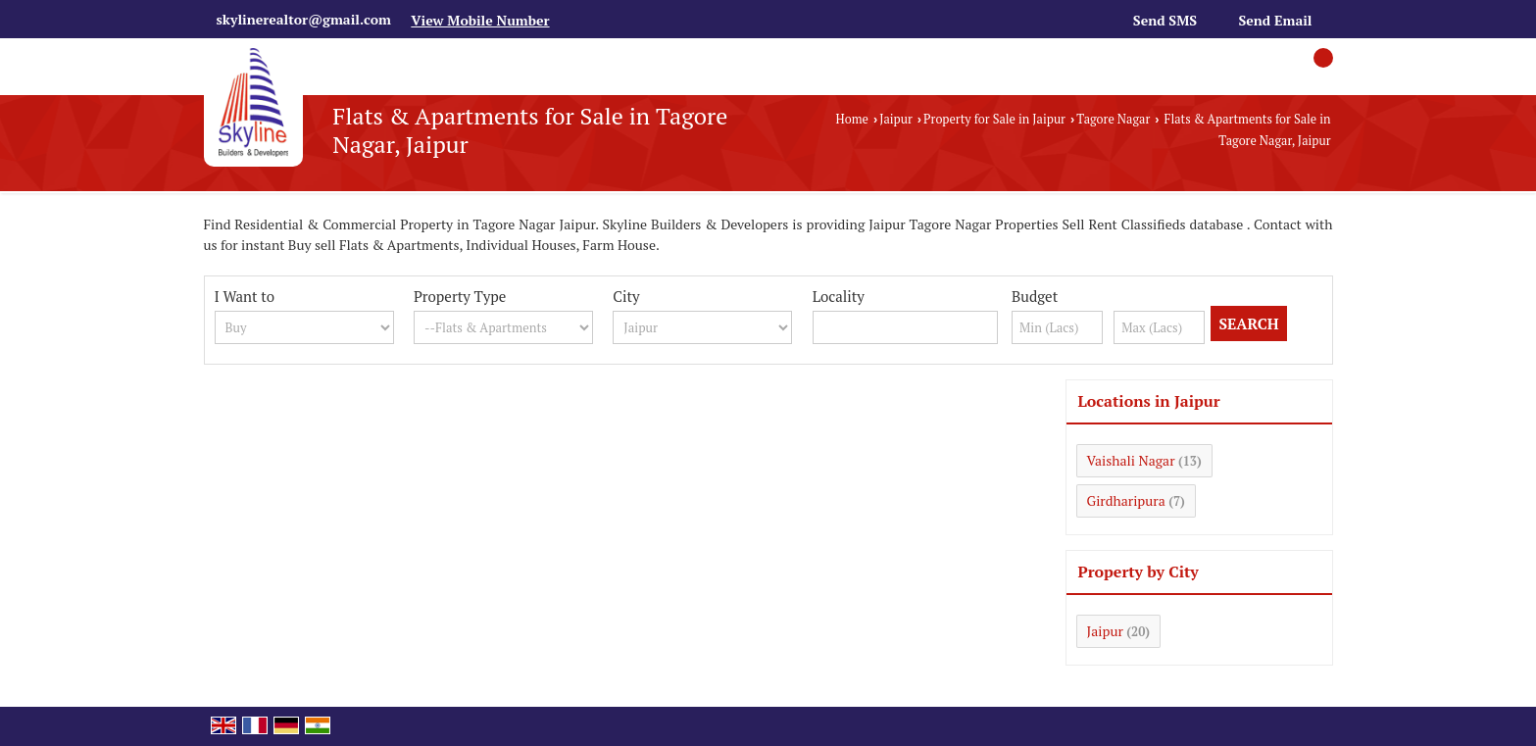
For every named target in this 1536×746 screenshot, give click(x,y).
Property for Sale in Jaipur (994, 119)
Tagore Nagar (1113, 119)
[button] (480, 20)
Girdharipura (1126, 500)
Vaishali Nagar (1131, 460)
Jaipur (896, 119)
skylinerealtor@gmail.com (304, 19)
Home (852, 119)
